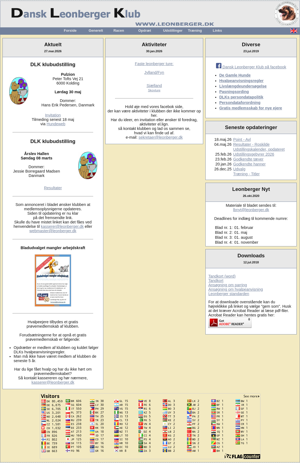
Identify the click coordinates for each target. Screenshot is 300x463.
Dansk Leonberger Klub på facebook (251, 67)
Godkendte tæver (248, 159)
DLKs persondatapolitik (241, 97)
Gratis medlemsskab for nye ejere (250, 108)
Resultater (53, 188)
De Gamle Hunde (235, 75)
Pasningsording (234, 91)
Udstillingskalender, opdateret (259, 149)
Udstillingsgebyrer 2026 (253, 154)
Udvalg (239, 169)
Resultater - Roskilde (251, 144)
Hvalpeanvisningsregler (241, 80)
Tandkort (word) (222, 276)
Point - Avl (242, 139)
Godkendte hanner (249, 164)
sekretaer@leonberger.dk (161, 137)
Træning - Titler (246, 174)
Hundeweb (56, 124)
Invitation (53, 115)
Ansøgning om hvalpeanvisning (235, 289)
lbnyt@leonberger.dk (251, 210)
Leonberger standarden (228, 294)
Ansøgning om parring (227, 285)
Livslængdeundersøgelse (243, 86)
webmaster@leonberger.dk (52, 231)
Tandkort (215, 280)
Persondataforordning (239, 102)
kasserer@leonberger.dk (62, 226)
